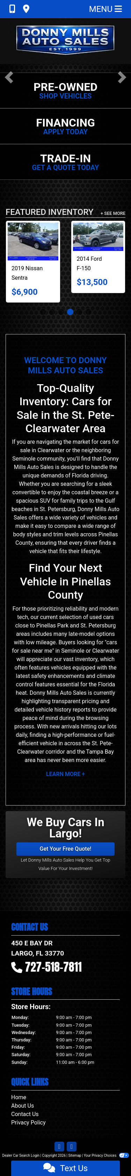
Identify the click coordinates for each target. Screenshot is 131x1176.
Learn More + (65, 774)
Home (18, 1097)
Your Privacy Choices (106, 1155)
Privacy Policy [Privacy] (28, 1122)
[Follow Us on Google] (72, 1147)
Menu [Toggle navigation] (105, 9)
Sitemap (74, 1155)
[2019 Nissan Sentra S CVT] (33, 241)
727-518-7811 (53, 967)
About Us (22, 1105)
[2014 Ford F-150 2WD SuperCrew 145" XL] (98, 237)
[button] (9, 77)
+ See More (113, 213)
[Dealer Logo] (65, 41)
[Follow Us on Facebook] (59, 1147)
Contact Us (25, 1114)
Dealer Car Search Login (20, 1155)
